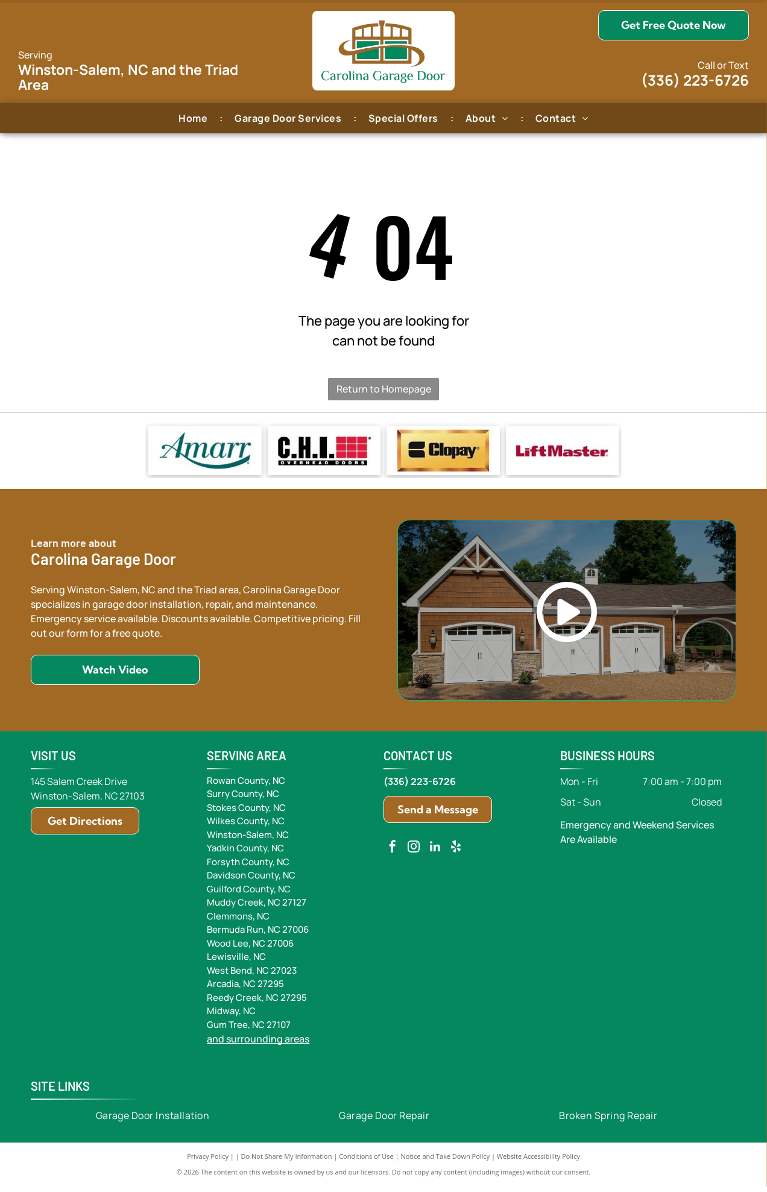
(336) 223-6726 (695, 80)
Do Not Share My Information (286, 1161)
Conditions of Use (366, 1161)
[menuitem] (194, 118)
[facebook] (393, 853)
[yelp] (456, 853)
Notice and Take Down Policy (445, 1161)
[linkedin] (435, 853)
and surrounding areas (258, 1044)
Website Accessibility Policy (538, 1161)
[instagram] (414, 853)
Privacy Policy (208, 1161)
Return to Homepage (383, 389)
